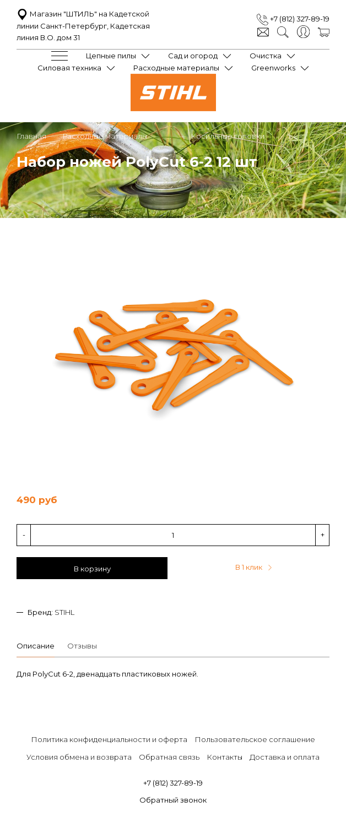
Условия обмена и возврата (79, 757)
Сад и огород (193, 55)
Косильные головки (227, 136)
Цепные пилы (111, 55)
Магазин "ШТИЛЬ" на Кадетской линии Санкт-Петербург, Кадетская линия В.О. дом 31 (83, 25)
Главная (31, 136)
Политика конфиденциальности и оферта (109, 739)
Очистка (266, 55)
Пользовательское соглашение (254, 739)
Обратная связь (169, 757)
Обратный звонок (173, 799)
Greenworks (273, 67)
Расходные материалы (176, 67)
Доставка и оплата (285, 757)
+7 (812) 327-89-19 (293, 18)
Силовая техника (69, 67)
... (168, 136)
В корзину (92, 568)
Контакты (224, 757)
